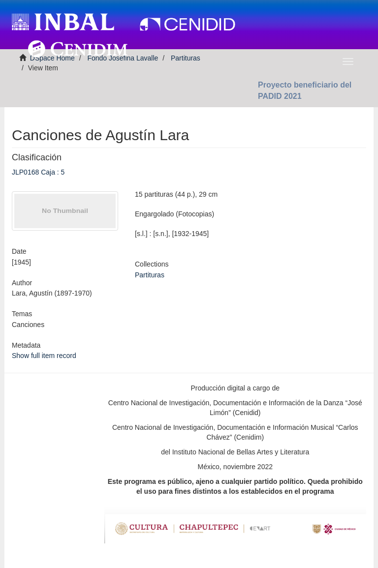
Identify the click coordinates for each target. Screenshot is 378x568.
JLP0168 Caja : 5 (38, 172)
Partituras (149, 275)
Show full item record (44, 355)
